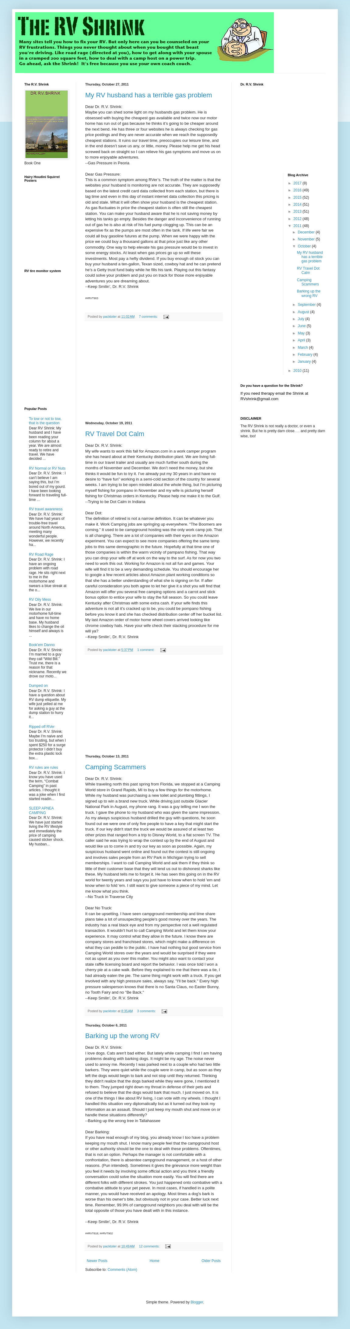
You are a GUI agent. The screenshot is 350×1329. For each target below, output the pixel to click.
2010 (298, 371)
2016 (298, 190)
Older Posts (211, 1261)
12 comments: (149, 1246)
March (303, 347)
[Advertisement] (153, 371)
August (304, 312)
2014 (298, 204)
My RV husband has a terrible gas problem (148, 95)
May (302, 333)
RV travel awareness (46, 509)
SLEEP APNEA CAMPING (41, 810)
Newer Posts (97, 1261)
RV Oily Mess (40, 599)
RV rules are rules (43, 767)
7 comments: (149, 316)
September (307, 305)
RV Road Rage (41, 554)
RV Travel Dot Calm (114, 434)
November (307, 239)
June (302, 326)
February (305, 354)
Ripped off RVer (41, 727)
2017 (298, 183)
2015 (298, 197)
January (305, 361)
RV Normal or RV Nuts (47, 468)
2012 (298, 219)
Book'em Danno (42, 645)
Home (154, 1261)
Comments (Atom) (122, 1270)
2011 (298, 226)
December (307, 232)
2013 (298, 211)
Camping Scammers (115, 767)
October (305, 246)
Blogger (197, 1302)
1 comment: (146, 650)
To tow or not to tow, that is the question (45, 421)
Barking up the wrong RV (122, 1036)
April (302, 340)
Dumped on (38, 686)
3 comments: (147, 1011)
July (301, 319)
